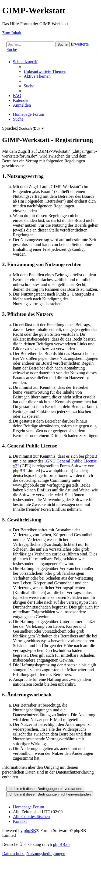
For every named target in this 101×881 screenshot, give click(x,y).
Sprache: (9, 128)
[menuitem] (45, 71)
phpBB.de (61, 844)
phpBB (30, 830)
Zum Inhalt (12, 33)
